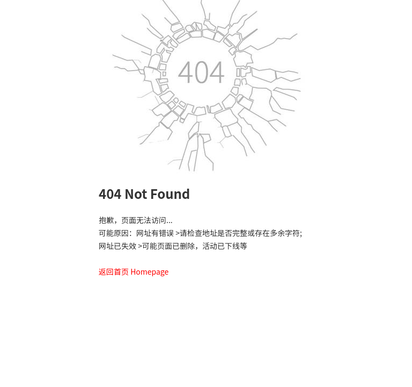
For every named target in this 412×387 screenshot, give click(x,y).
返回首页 (114, 271)
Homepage (149, 271)
